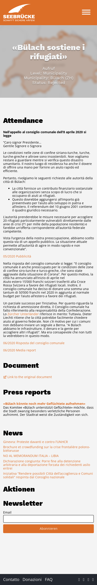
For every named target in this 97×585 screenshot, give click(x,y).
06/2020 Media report (19, 350)
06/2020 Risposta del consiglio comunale (34, 343)
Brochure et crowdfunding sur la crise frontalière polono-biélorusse (46, 449)
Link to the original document (27, 377)
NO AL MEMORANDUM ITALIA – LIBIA (31, 456)
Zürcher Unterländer (23, 314)
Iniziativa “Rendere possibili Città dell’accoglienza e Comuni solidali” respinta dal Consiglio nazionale (48, 475)
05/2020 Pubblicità (17, 256)
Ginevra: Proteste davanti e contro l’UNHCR (35, 442)
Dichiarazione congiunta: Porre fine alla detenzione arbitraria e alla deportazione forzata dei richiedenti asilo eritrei (46, 464)
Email (7, 512)
